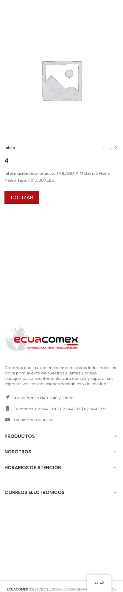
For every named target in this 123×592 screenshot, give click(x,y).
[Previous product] (104, 148)
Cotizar (22, 197)
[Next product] (116, 148)
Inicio (9, 147)
